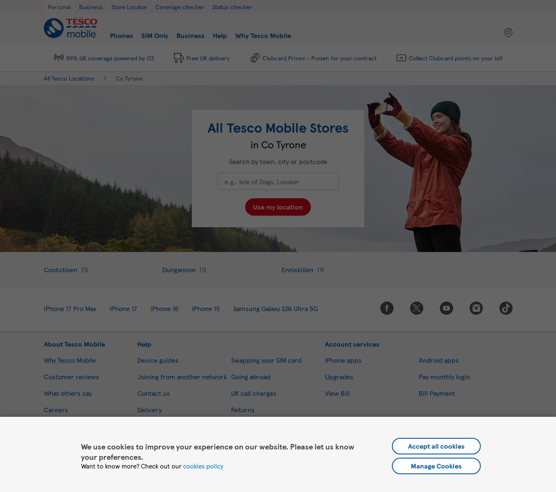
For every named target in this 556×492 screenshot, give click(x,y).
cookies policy (203, 466)
